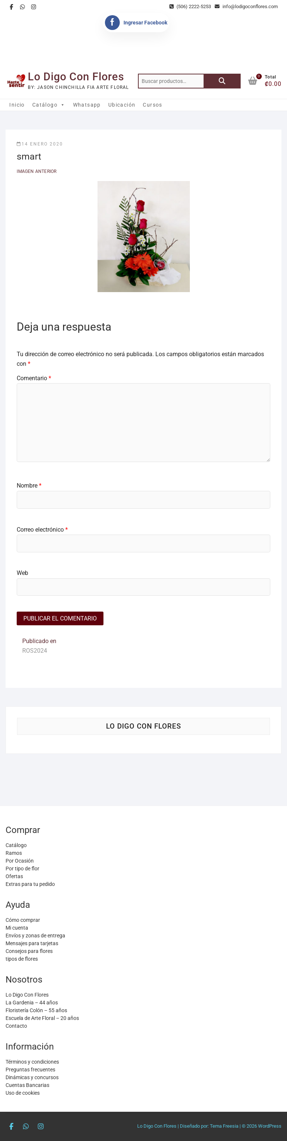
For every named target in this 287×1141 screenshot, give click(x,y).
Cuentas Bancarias (27, 1085)
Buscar (222, 81)
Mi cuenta (17, 928)
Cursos (152, 105)
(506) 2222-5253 (190, 6)
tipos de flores (22, 959)
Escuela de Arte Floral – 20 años (42, 1018)
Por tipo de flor (22, 868)
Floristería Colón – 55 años (36, 1010)
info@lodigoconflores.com (246, 6)
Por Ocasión (20, 861)
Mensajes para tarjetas (32, 943)
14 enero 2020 (40, 144)
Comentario (34, 378)
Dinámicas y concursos (32, 1077)
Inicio (16, 105)
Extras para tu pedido (30, 884)
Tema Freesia (224, 1126)
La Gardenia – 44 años (32, 1003)
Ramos (14, 853)
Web (22, 572)
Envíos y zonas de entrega (35, 935)
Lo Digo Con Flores (76, 76)
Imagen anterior (36, 171)
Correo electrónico (42, 529)
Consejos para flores (29, 951)
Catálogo (49, 104)
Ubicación (122, 105)
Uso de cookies (23, 1093)
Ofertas (14, 876)
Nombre (29, 485)
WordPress (269, 1126)
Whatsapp (87, 105)
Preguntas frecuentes (30, 1070)
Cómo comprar (23, 920)
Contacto (16, 1026)
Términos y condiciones (32, 1062)
